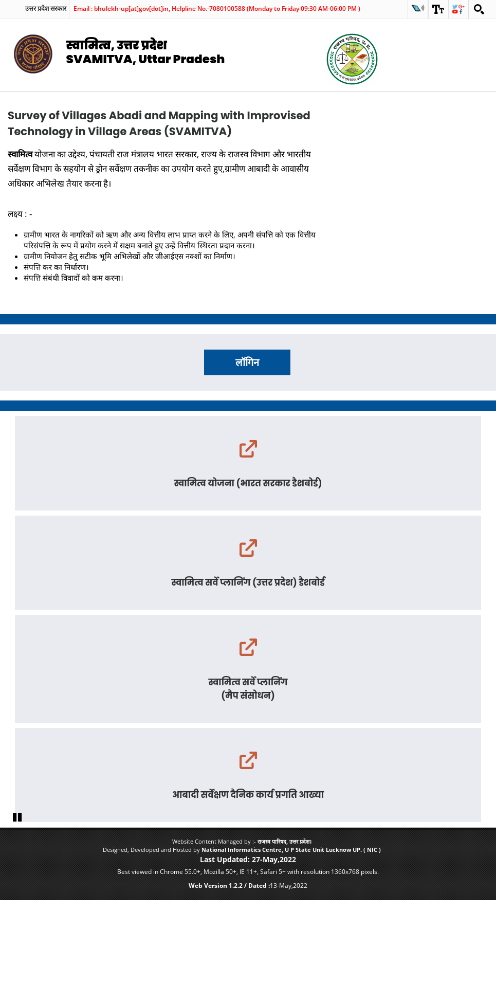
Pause (18, 901)
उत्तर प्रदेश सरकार (45, 8)
